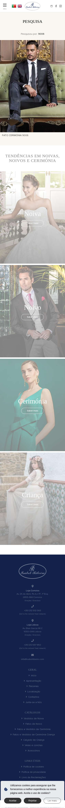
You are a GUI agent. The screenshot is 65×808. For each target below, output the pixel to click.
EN (20, 6)
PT (14, 6)
